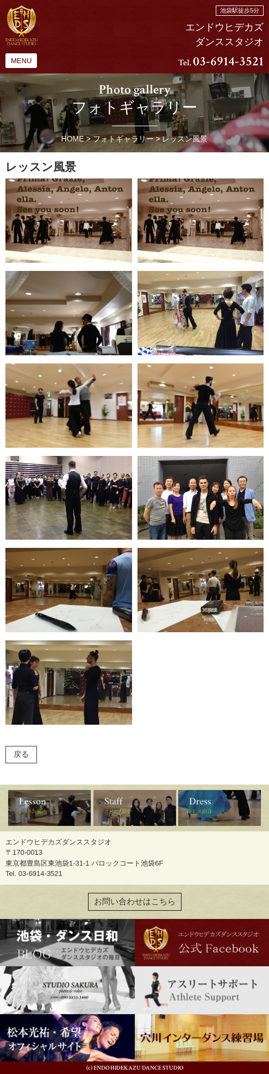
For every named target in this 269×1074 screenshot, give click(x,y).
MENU (21, 61)
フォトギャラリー (123, 138)
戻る (21, 754)
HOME (72, 138)
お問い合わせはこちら (135, 901)
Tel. (221, 63)
